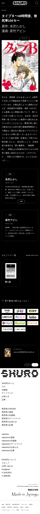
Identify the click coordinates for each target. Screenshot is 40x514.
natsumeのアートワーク (12, 444)
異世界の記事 (7, 425)
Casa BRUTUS (15, 504)
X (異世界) (6, 476)
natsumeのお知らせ (10, 447)
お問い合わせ (7, 466)
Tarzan (21, 507)
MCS (18, 510)
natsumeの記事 (8, 450)
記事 (3, 400)
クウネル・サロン (6, 510)
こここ (13, 510)
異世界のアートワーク (11, 418)
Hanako (3, 507)
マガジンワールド (25, 510)
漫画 (3, 387)
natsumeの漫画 (8, 437)
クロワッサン (24, 504)
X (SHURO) (6, 473)
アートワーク (7, 393)
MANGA (4, 10)
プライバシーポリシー (33, 484)
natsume (5, 434)
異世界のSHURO (9, 409)
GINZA (30, 504)
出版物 (4, 390)
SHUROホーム (8, 383)
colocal (27, 507)
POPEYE (9, 507)
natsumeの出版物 (9, 441)
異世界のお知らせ (9, 422)
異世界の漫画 (7, 412)
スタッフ (5, 463)
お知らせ (5, 396)
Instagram (6, 469)
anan (3, 504)
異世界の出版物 (8, 415)
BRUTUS (8, 504)
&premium (15, 507)
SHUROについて (9, 460)
